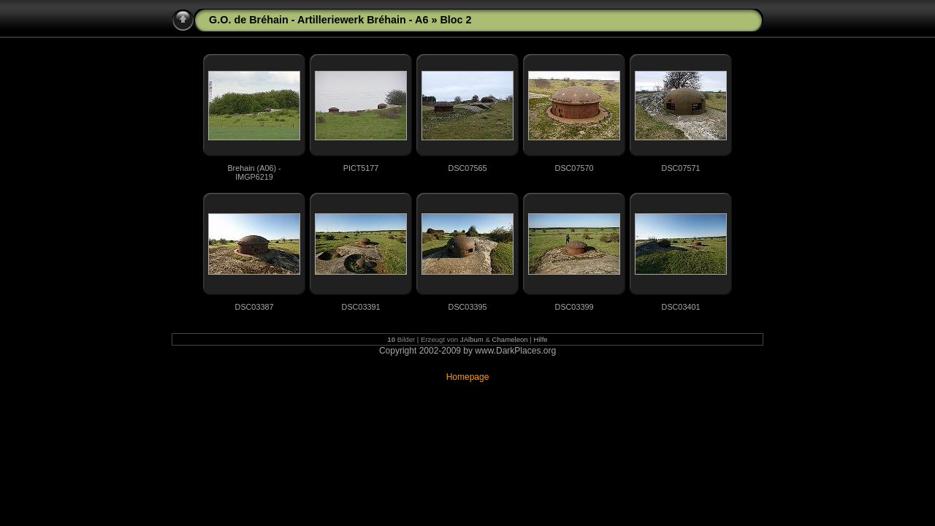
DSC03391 (361, 306)
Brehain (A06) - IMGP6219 (253, 172)
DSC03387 (254, 306)
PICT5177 (361, 168)
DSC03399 (574, 306)
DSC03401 (681, 306)
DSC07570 (574, 168)
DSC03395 (468, 306)
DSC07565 (468, 168)
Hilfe (541, 339)
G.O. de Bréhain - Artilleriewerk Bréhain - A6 (318, 20)
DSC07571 (681, 168)
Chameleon (510, 339)
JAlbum (472, 339)
